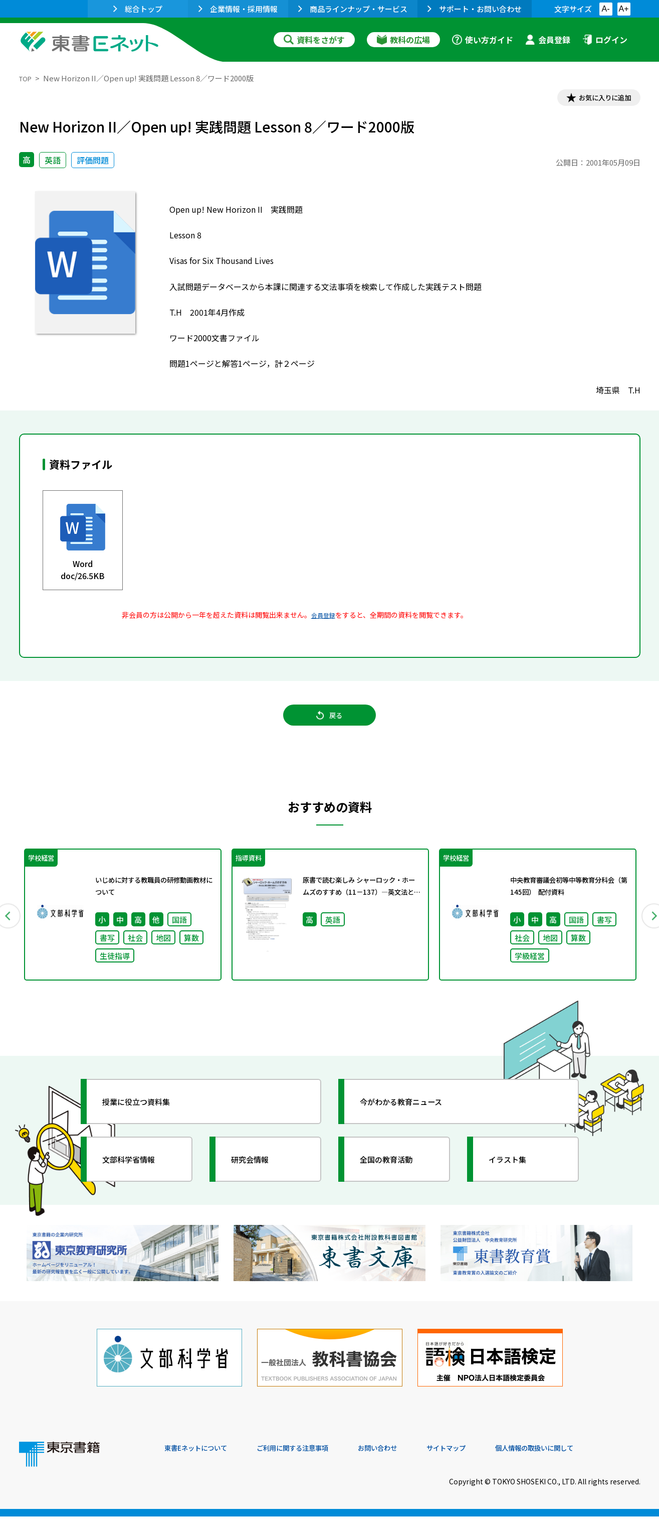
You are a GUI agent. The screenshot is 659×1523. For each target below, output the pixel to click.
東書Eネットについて (203, 1455)
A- (606, 9)
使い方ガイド (482, 40)
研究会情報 (258, 1176)
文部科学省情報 (138, 1176)
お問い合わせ (413, 1455)
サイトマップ (491, 1455)
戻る (329, 725)
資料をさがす (314, 40)
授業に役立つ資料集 (147, 1118)
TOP (27, 78)
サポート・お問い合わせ (474, 9)
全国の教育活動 (395, 1176)
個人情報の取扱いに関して (592, 1455)
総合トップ (137, 9)
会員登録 (547, 40)
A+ (623, 9)
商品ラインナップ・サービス (352, 9)
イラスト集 (515, 1176)
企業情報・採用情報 (238, 9)
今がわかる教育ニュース (413, 1118)
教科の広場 (403, 40)
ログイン (604, 40)
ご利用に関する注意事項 (315, 1455)
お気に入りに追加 (597, 99)
